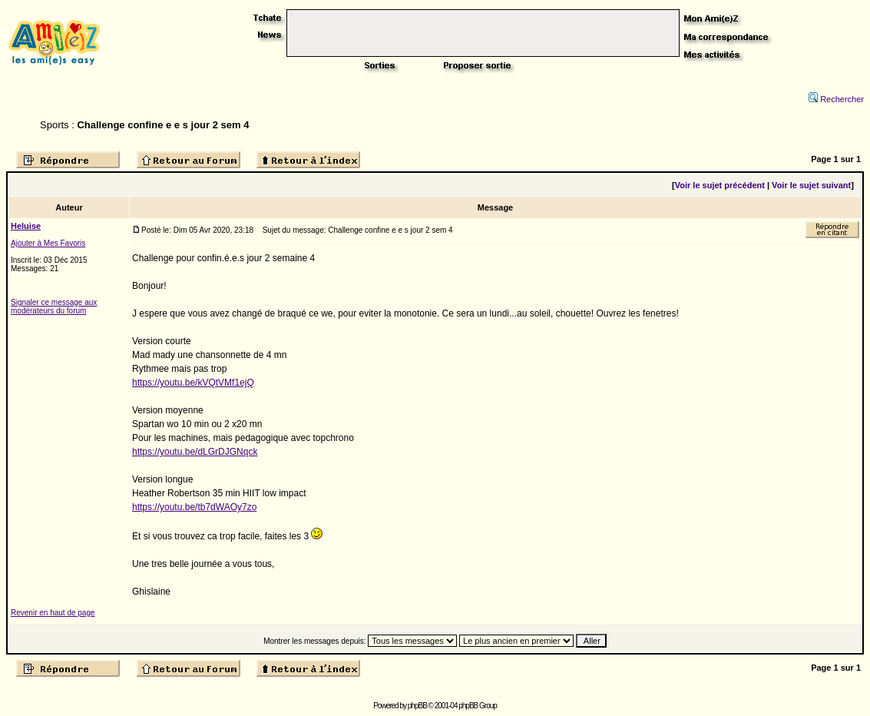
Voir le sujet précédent (720, 185)
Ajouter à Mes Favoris (48, 243)
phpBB (417, 705)
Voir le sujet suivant (811, 185)
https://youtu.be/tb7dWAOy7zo (194, 507)
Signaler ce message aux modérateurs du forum (54, 306)
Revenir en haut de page (53, 612)
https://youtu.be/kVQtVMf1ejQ (193, 382)
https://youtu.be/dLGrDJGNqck (194, 451)
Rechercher (836, 99)
